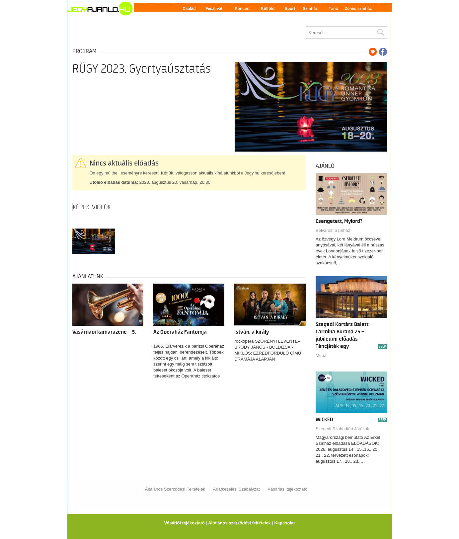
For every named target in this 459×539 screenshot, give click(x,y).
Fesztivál (213, 8)
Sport (290, 8)
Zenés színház (358, 8)
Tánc (333, 8)
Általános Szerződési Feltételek (175, 489)
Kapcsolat (284, 522)
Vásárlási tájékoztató (287, 489)
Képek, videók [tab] (92, 207)
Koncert (242, 8)
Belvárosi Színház (333, 230)
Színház (310, 8)
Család (189, 8)
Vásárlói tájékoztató (184, 522)
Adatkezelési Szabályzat (236, 489)
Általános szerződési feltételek (239, 522)
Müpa (321, 355)
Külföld (267, 8)
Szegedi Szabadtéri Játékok (342, 428)
